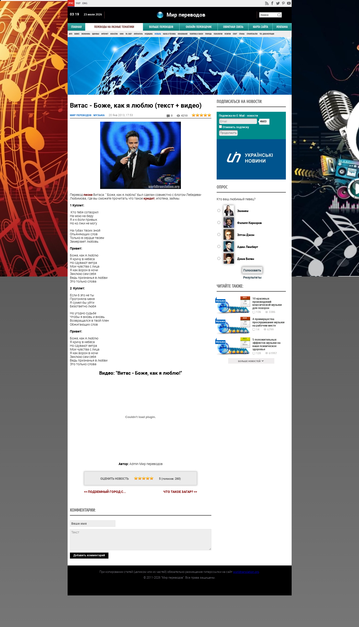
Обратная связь (233, 27)
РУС (71, 3)
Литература (138, 34)
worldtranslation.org (246, 603)
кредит (149, 198)
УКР (77, 3)
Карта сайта (260, 27)
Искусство (114, 34)
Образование (183, 34)
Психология (218, 34)
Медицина (149, 34)
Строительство (252, 34)
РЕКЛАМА (282, 27)
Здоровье (95, 34)
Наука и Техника (169, 34)
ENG (84, 3)
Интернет (104, 34)
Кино (121, 34)
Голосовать (252, 270)
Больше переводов (161, 27)
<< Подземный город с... (105, 491)
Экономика (85, 34)
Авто (70, 34)
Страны (242, 34)
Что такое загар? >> (180, 492)
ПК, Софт (129, 34)
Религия (227, 34)
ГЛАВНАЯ (76, 27)
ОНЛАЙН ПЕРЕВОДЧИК (198, 27)
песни (88, 194)
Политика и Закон (196, 34)
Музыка (158, 34)
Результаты (252, 277)
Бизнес (76, 34)
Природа (208, 34)
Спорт (235, 34)
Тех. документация (267, 34)
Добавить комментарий (89, 587)
